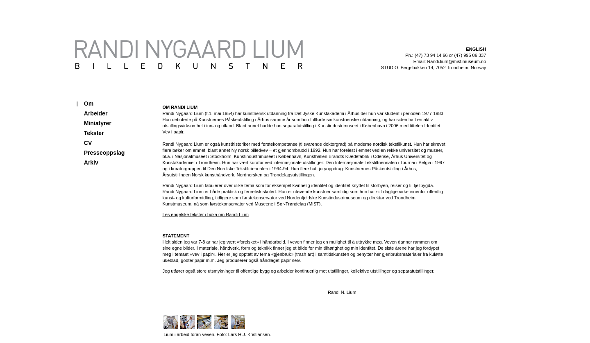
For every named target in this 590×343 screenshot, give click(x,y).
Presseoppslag (104, 152)
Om (88, 103)
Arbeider (96, 113)
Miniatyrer (97, 123)
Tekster (94, 133)
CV (88, 143)
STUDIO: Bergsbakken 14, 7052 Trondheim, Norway (433, 67)
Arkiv (91, 162)
